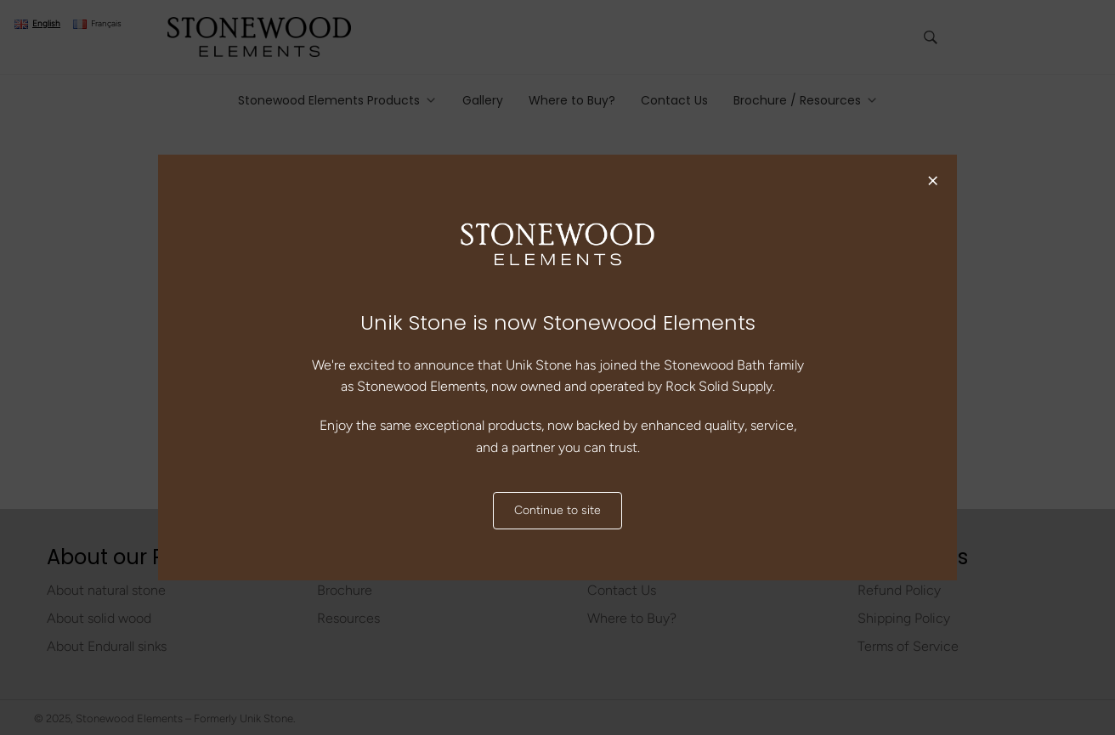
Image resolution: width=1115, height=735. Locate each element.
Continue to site (557, 510)
